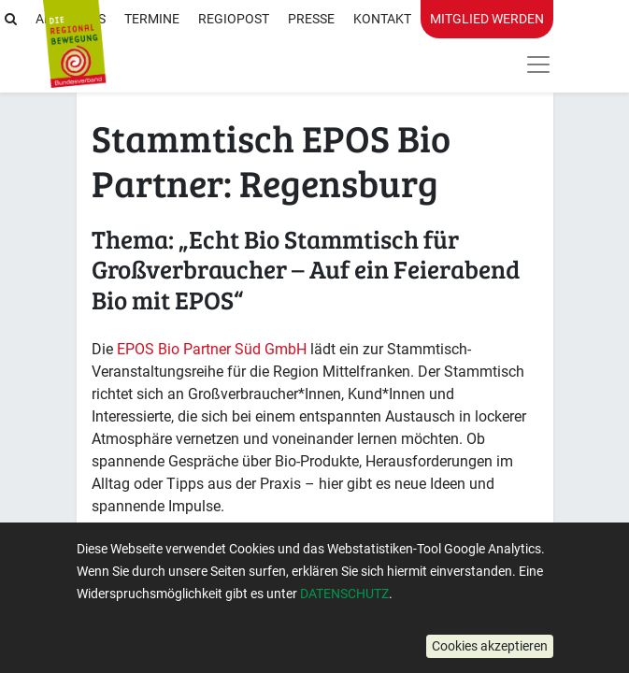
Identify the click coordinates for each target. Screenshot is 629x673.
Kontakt (382, 18)
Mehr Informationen (195, 589)
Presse (311, 18)
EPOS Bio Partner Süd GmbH (212, 349)
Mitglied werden (487, 18)
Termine (151, 18)
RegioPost (233, 18)
